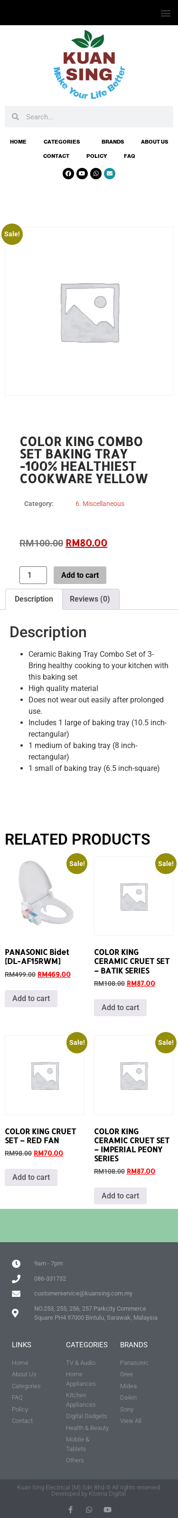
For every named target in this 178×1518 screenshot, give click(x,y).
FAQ (129, 156)
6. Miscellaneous (99, 503)
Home (18, 142)
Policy (96, 156)
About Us (154, 142)
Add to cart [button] (31, 998)
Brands (113, 142)
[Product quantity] (33, 575)
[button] (165, 12)
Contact (56, 156)
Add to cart (80, 575)
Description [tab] (34, 598)
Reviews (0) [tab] (90, 598)
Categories (64, 141)
